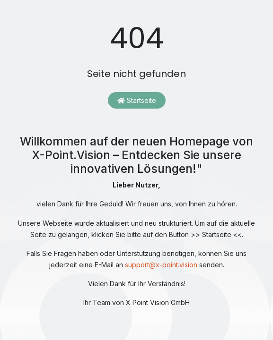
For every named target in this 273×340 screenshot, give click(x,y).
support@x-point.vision (161, 265)
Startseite (136, 100)
